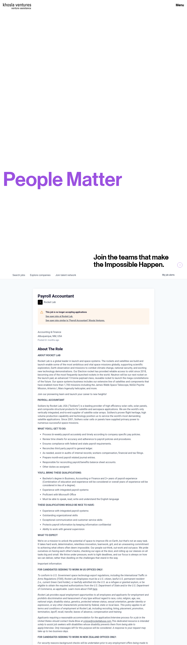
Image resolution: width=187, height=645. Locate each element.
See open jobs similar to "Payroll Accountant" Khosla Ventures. (75, 320)
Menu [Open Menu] (180, 5)
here (95, 589)
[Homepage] (17, 4)
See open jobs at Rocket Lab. (59, 316)
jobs (19, 275)
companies (40, 275)
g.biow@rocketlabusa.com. (97, 621)
